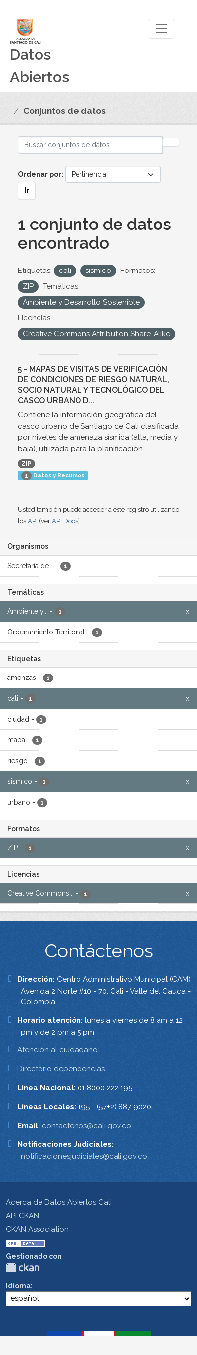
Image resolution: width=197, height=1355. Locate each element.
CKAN (22, 1268)
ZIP (26, 463)
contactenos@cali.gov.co (86, 1125)
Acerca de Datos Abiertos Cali (59, 1202)
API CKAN (22, 1215)
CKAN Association (37, 1229)
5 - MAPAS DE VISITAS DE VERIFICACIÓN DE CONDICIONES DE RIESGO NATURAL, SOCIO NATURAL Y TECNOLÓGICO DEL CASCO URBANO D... (93, 384)
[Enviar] (170, 142)
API (33, 521)
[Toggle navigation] (161, 29)
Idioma (18, 1286)
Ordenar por (39, 174)
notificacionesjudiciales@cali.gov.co (84, 1156)
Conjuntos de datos (64, 111)
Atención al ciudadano (57, 1049)
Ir (26, 190)
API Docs (65, 521)
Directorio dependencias (61, 1068)
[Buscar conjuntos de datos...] (90, 145)
